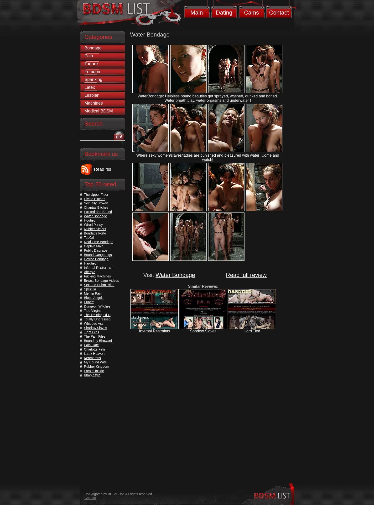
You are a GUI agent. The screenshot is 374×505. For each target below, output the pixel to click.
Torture (91, 63)
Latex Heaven (94, 354)
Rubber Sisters (95, 229)
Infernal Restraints (154, 331)
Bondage (93, 48)
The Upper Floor (96, 195)
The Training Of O (97, 315)
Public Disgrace (95, 250)
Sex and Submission (99, 285)
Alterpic (89, 272)
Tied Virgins (92, 311)
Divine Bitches (94, 199)
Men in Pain (93, 293)
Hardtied (90, 263)
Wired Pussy (93, 225)
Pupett (89, 302)
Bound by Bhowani (98, 341)
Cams (251, 12)
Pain (88, 55)
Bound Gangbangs (98, 255)
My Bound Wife (95, 362)
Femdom (92, 71)
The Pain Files (94, 336)
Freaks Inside (94, 371)
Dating (224, 12)
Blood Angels (94, 298)
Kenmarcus (92, 358)
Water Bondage (175, 275)
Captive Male (94, 246)
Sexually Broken (96, 203)
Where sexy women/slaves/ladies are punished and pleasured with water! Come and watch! (207, 157)
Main (196, 12)
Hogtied (89, 220)
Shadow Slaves (203, 331)
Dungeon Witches (97, 306)
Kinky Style (92, 375)
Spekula (90, 289)
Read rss (102, 169)
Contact (279, 12)
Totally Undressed (97, 319)
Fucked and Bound (98, 212)
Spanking (93, 79)
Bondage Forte (95, 233)
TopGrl (89, 237)
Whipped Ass (94, 323)
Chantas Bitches (96, 207)
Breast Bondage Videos (101, 280)
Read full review (246, 275)
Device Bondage (96, 259)
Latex (89, 87)
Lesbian (91, 95)
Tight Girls (91, 332)
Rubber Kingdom (96, 366)
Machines (93, 103)
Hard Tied (252, 331)
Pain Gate (91, 345)
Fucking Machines (97, 276)
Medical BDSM (98, 111)
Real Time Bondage (98, 242)
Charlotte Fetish (96, 349)
